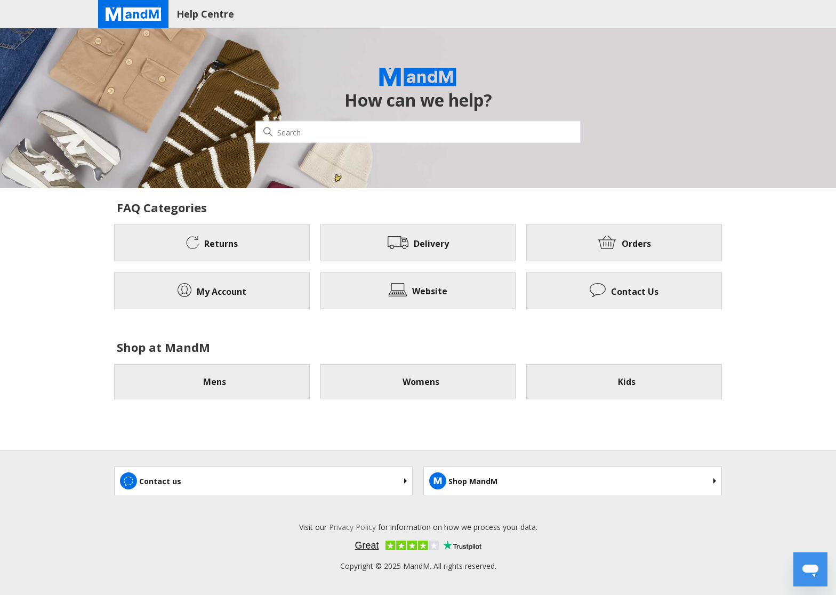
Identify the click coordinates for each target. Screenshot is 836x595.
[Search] (418, 132)
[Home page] (133, 14)
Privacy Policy (352, 527)
